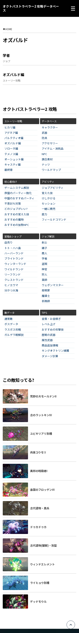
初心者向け (10, 181)
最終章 (8, 170)
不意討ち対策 (12, 203)
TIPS (44, 312)
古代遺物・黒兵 (39, 508)
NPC (44, 154)
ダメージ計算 (50, 356)
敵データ (9, 312)
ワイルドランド (14, 269)
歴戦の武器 (48, 335)
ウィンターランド (15, 264)
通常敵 (8, 319)
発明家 (46, 290)
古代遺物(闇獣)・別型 (43, 545)
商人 (44, 253)
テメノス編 (11, 154)
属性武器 (47, 340)
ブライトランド (14, 258)
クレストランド (14, 280)
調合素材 (47, 159)
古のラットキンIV (41, 415)
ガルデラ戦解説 (14, 335)
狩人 (44, 274)
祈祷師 (46, 301)
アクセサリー (50, 143)
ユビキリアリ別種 (41, 434)
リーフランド (12, 274)
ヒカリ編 (9, 127)
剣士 (44, 242)
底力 (44, 214)
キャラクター (50, 127)
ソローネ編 (11, 148)
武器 (44, 133)
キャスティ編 (12, 164)
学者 (6, 55)
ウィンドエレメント (42, 564)
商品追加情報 (50, 345)
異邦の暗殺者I (38, 471)
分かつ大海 (11, 290)
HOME (7, 29)
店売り (8, 242)
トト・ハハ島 (12, 248)
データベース (49, 121)
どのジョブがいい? (16, 209)
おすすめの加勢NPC (16, 225)
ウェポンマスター (53, 285)
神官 (44, 269)
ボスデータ (11, 324)
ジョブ (6, 61)
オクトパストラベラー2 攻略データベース (31, 8)
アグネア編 (11, 133)
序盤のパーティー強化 (18, 193)
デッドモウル (38, 601)
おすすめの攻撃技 (53, 329)
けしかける (48, 198)
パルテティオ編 (13, 138)
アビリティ (48, 181)
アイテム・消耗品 (52, 148)
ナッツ (46, 164)
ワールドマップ (51, 170)
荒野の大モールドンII (43, 396)
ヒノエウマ (11, 285)
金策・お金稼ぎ (51, 319)
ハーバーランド (14, 253)
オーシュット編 (14, 159)
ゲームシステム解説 (16, 188)
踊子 (44, 248)
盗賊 (44, 264)
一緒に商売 (48, 209)
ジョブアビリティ (52, 188)
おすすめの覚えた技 (16, 214)
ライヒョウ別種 (39, 583)
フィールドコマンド (54, 219)
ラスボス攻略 (12, 329)
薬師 (44, 280)
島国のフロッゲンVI (42, 490)
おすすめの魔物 (14, 219)
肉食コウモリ (38, 452)
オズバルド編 (13, 74)
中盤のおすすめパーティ (19, 198)
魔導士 (46, 296)
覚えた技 (47, 193)
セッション (48, 203)
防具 (44, 138)
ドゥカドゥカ (38, 527)
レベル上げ (48, 324)
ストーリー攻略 (11, 80)
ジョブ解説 (48, 236)
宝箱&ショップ (12, 236)
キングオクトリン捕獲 (55, 351)
